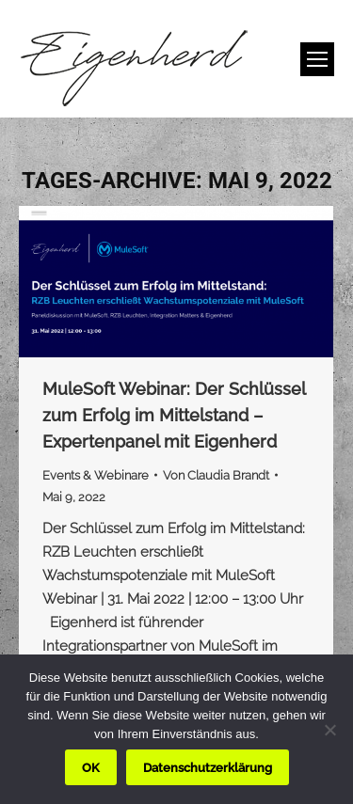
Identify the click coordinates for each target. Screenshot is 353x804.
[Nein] (329, 729)
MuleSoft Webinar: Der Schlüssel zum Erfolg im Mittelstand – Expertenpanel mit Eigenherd (173, 415)
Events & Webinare (95, 475)
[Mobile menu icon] (317, 59)
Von (216, 475)
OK (91, 768)
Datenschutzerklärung (207, 768)
